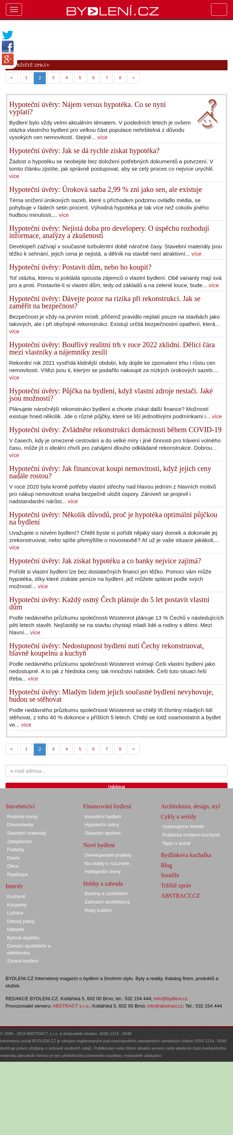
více (102, 137)
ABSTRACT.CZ (180, 896)
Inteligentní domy (103, 871)
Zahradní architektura (107, 902)
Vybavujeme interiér (183, 826)
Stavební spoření (103, 833)
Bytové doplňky (23, 938)
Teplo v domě (176, 843)
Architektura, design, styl (190, 806)
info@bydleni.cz (171, 998)
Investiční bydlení (103, 816)
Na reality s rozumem (107, 863)
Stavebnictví (20, 806)
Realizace (17, 874)
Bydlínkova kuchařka (186, 855)
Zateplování (19, 841)
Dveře (13, 858)
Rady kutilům (98, 910)
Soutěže (170, 875)
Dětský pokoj (20, 921)
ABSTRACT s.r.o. (71, 1006)
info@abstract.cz (165, 1006)
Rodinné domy (22, 816)
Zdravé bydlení (22, 961)
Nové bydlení (99, 845)
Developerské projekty (108, 855)
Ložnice (15, 913)
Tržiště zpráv (176, 885)
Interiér (14, 886)
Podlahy (15, 849)
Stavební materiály (27, 833)
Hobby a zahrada (103, 883)
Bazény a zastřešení (106, 893)
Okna (12, 866)
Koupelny (17, 905)
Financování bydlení (107, 806)
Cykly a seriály (178, 816)
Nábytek (16, 929)
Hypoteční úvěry (102, 824)
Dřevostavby (20, 824)
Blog (166, 865)
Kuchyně (16, 896)
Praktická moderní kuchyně (191, 835)
